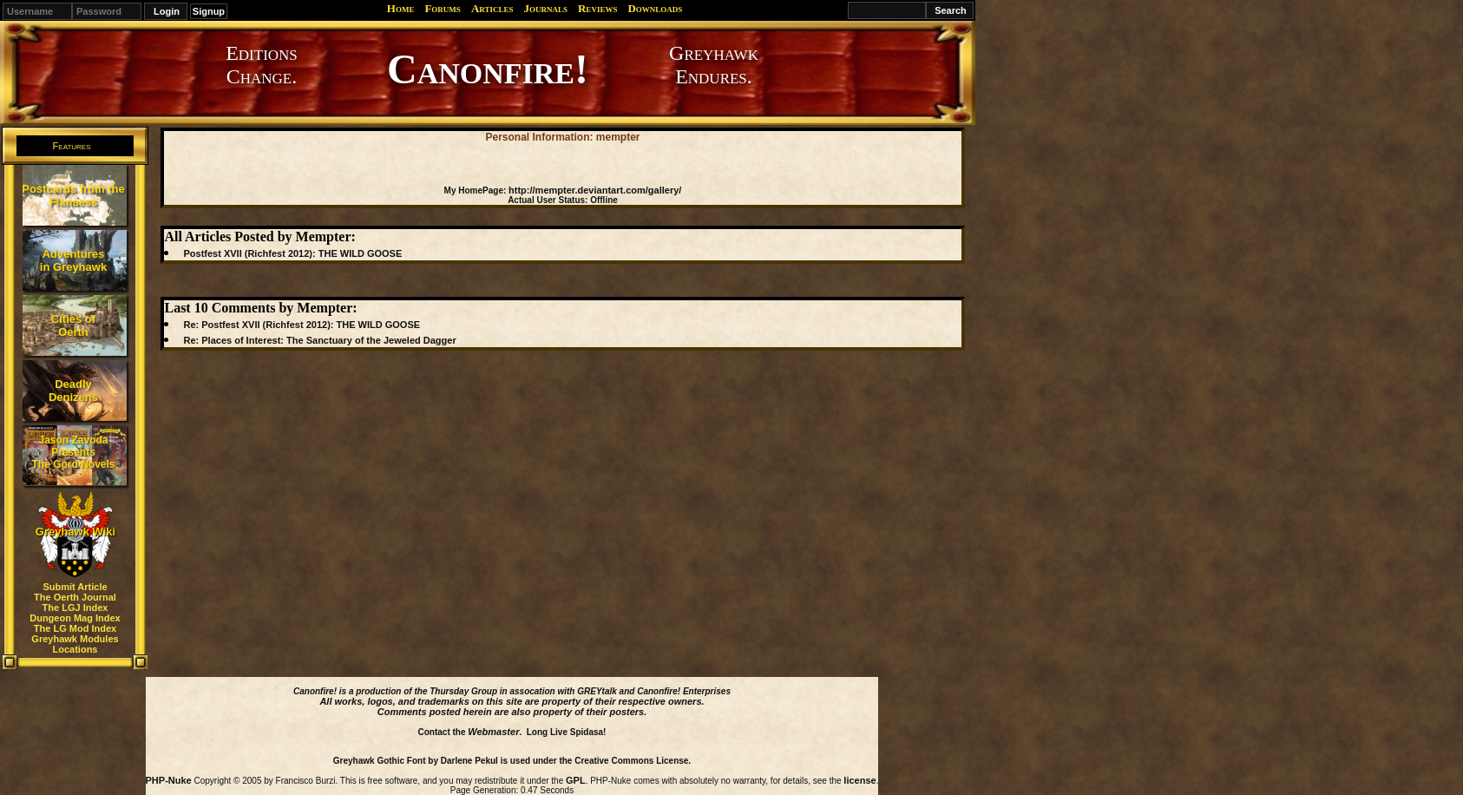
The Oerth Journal (75, 597)
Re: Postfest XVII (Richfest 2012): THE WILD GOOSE (301, 324)
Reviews (597, 8)
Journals (545, 8)
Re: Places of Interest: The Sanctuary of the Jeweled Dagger (319, 340)
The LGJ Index (75, 607)
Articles (492, 8)
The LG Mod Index (75, 628)
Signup (209, 11)
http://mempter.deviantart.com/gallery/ (594, 190)
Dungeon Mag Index (75, 618)
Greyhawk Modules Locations (74, 644)
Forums (442, 8)
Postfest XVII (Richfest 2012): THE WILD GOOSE (292, 253)
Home (401, 8)
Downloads (654, 8)
